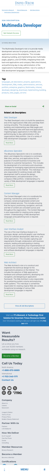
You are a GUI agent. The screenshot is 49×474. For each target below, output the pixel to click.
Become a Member (11, 356)
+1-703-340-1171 (10, 376)
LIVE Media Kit (6, 429)
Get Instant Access (11, 33)
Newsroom (5, 408)
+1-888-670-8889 (11, 370)
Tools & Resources (22, 10)
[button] (24, 469)
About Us (5, 403)
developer (5, 90)
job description (17, 82)
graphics (21, 87)
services (39, 85)
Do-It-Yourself (6, 436)
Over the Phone (7, 438)
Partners (4, 426)
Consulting (5, 443)
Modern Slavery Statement (10, 419)
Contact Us (8, 380)
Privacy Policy (6, 417)
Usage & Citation (7, 412)
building (42, 90)
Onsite (4, 440)
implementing (33, 90)
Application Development (11, 12)
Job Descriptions (35, 10)
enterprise (13, 87)
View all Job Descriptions (24, 306)
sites (11, 93)
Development (7, 85)
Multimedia (30, 87)
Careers (4, 405)
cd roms (23, 93)
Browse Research (7, 450)
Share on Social (24, 106)
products (5, 93)
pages (16, 93)
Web (15, 85)
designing (14, 90)
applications (36, 82)
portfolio (5, 87)
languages (6, 82)
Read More (9, 143)
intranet (39, 87)
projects (27, 82)
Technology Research (8, 10)
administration (29, 85)
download (23, 90)
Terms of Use (6, 414)
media (19, 85)
